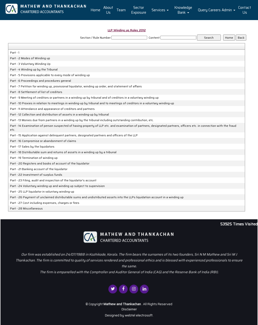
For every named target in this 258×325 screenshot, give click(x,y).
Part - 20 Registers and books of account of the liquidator (49, 163)
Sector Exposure (138, 10)
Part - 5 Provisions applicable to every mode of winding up (50, 75)
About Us (108, 10)
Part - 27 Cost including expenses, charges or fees (44, 203)
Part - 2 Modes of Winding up (30, 58)
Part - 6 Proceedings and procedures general (40, 81)
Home (95, 10)
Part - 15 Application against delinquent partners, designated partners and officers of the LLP (74, 135)
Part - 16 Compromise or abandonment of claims (43, 141)
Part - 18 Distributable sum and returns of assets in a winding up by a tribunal (63, 152)
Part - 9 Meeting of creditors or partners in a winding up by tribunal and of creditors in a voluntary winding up (84, 98)
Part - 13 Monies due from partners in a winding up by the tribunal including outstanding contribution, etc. (82, 120)
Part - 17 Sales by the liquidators (32, 147)
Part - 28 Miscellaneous (26, 208)
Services (160, 10)
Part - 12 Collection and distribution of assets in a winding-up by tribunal (59, 114)
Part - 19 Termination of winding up (34, 158)
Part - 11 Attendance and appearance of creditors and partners (52, 109)
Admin (228, 10)
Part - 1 (14, 53)
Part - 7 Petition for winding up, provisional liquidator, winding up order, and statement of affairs (76, 86)
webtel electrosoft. (139, 315)
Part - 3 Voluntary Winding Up (30, 64)
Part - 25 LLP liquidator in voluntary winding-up (42, 192)
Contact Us (244, 10)
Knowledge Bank (183, 10)
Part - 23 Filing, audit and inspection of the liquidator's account (53, 180)
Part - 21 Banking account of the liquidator (38, 169)
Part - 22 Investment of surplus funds (36, 175)
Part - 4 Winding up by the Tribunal (34, 69)
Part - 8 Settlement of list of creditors (36, 92)
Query (202, 10)
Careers (214, 10)
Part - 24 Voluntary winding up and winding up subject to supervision (57, 186)
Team (121, 10)
